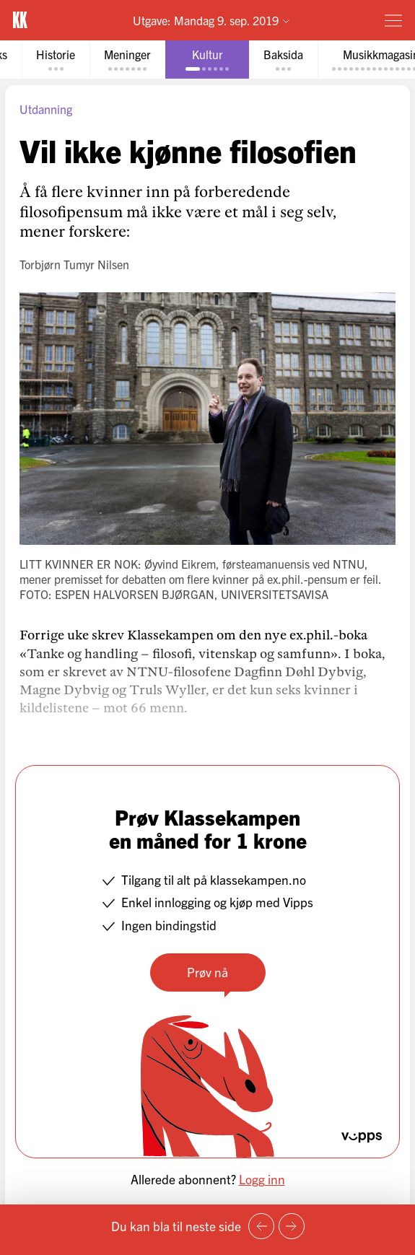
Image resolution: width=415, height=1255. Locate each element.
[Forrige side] (261, 1226)
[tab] (55, 59)
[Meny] (393, 20)
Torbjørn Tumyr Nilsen (74, 264)
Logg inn (262, 1178)
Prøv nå (207, 971)
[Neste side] (292, 1226)
